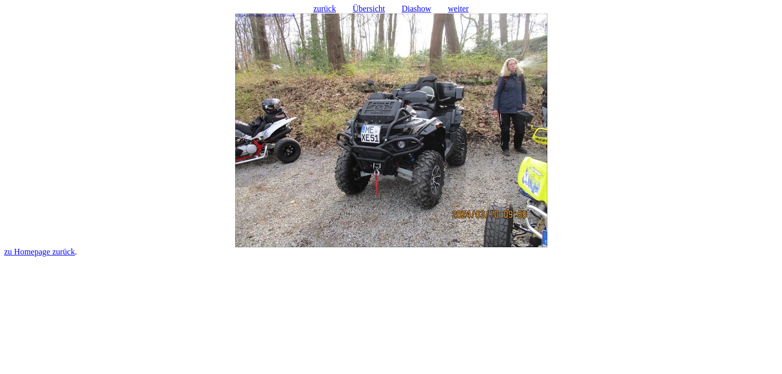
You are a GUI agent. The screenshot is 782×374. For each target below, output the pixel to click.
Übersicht (369, 8)
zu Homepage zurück (39, 251)
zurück (324, 8)
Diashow (416, 8)
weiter (458, 8)
